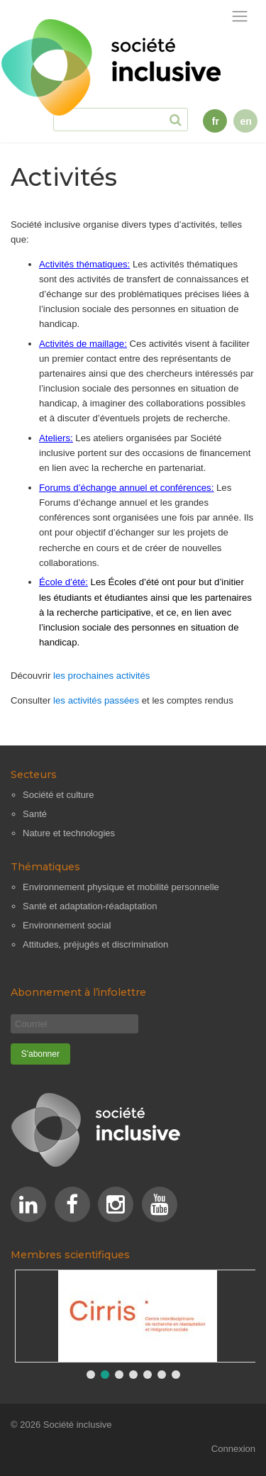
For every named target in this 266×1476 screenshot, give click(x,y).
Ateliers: (56, 438)
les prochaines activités (101, 675)
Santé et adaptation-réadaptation (90, 906)
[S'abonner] (40, 1054)
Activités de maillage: (83, 343)
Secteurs (34, 774)
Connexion (233, 1448)
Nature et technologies (69, 833)
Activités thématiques (83, 264)
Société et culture (58, 794)
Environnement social (67, 925)
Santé (35, 814)
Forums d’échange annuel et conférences (125, 487)
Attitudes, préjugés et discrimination (95, 944)
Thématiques (45, 866)
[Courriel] (74, 1023)
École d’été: (63, 582)
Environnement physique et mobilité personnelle (121, 887)
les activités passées (96, 700)
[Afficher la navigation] (239, 16)
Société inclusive (77, 1424)
